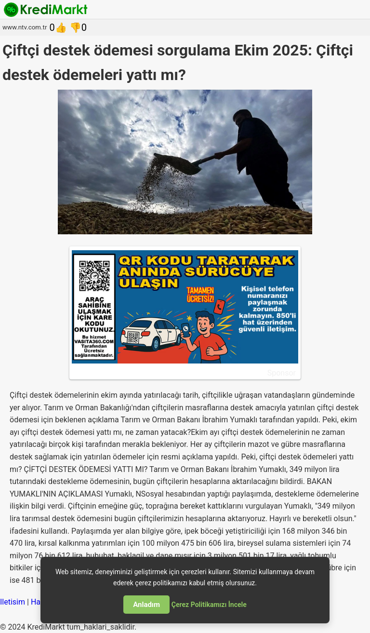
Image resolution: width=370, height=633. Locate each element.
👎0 (78, 27)
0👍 (57, 27)
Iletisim (12, 601)
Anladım (146, 604)
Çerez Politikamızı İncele (209, 604)
